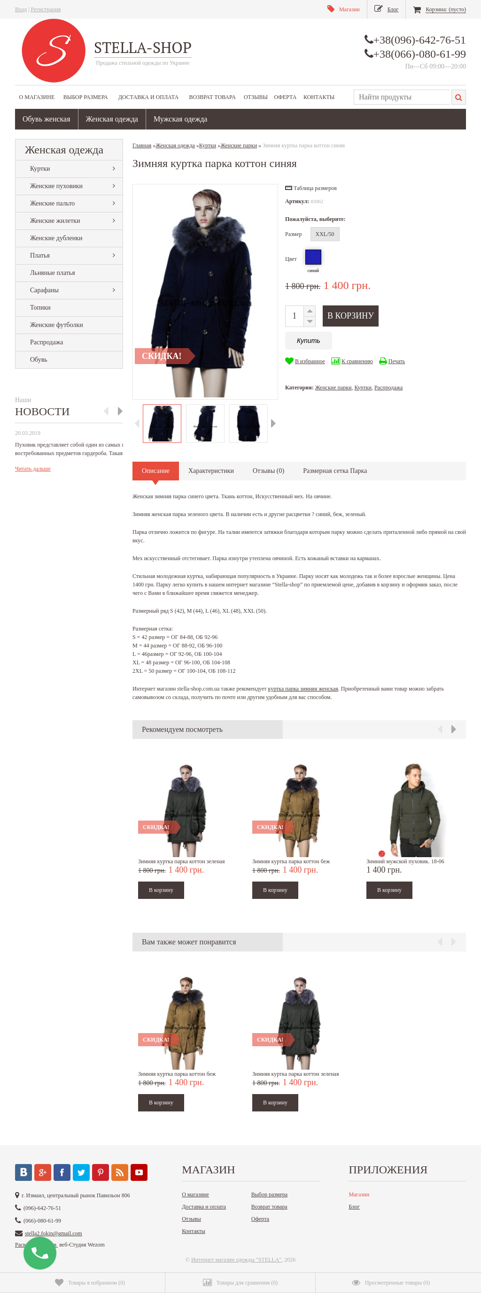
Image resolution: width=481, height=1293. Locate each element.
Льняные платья (52, 272)
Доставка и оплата (148, 97)
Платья (40, 255)
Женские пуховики (56, 186)
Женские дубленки (56, 238)
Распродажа (46, 342)
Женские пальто (52, 203)
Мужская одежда (181, 119)
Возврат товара (212, 97)
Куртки (40, 168)
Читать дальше (33, 468)
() (90, 1282)
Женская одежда (112, 119)
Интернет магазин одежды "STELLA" (236, 1259)
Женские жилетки (55, 220)
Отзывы (256, 97)
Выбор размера (85, 97)
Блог (354, 1206)
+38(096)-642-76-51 (419, 40)
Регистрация (46, 9)
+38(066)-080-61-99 (419, 54)
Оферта (285, 97)
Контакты (318, 97)
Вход (21, 9)
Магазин (359, 1194)
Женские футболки (56, 324)
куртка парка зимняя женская (303, 688)
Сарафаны (44, 290)
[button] (311, 188)
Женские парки (333, 387)
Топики (40, 307)
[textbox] (402, 97)
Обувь (38, 359)
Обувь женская (46, 119)
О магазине (37, 97)
